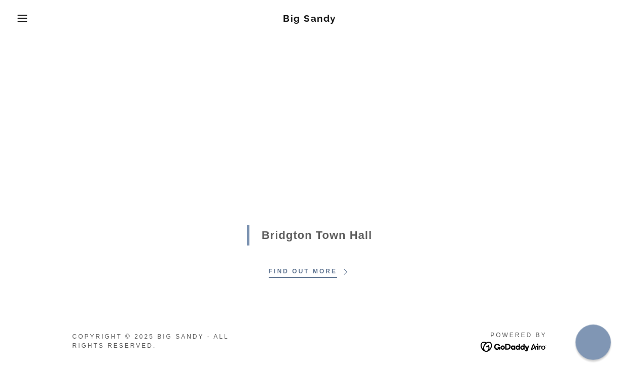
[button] (31, 18)
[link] (309, 19)
